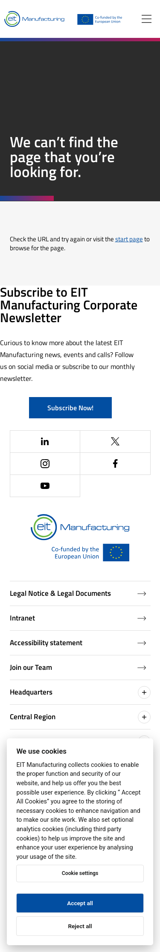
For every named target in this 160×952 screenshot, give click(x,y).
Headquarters (80, 692)
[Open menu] (146, 19)
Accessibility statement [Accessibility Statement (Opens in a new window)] (78, 642)
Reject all (80, 926)
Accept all (80, 903)
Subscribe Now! (70, 408)
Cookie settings (80, 873)
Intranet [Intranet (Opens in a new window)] (78, 617)
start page (129, 239)
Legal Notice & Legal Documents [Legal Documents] (78, 593)
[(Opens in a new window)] (45, 442)
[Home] (34, 19)
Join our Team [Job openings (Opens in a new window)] (78, 667)
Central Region (80, 717)
